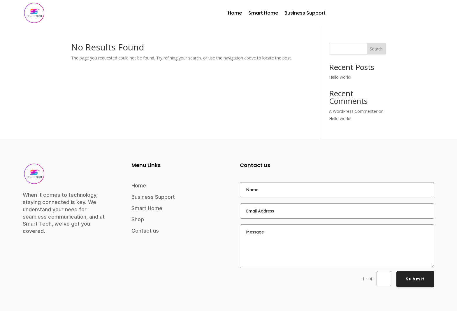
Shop (137, 219)
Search (376, 49)
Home (235, 13)
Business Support (305, 13)
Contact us (145, 231)
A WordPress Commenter (353, 111)
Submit (415, 279)
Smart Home (263, 13)
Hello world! (340, 77)
